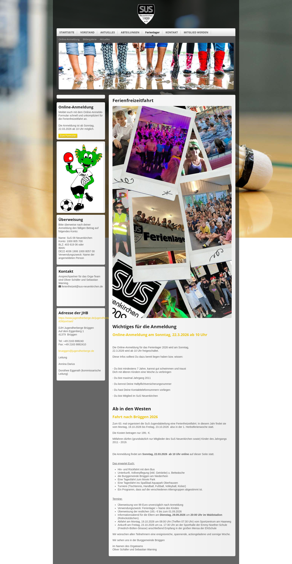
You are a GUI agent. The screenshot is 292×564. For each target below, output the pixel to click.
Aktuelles (105, 39)
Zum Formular (68, 135)
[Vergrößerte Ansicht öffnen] (172, 317)
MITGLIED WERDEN (196, 32)
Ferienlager (152, 32)
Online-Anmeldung (69, 39)
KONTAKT (172, 32)
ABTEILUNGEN (130, 32)
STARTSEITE (66, 32)
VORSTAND (87, 32)
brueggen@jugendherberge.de (76, 350)
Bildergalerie (89, 39)
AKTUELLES (107, 32)
